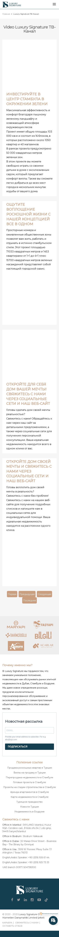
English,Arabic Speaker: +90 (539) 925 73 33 (25, 862)
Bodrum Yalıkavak (33, 836)
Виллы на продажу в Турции (30, 772)
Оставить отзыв (12, 926)
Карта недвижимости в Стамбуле (29, 797)
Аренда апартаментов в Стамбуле (29, 792)
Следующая (44, 594)
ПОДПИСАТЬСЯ (17, 746)
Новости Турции (29, 806)
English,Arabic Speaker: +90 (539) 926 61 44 (25, 857)
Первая (12, 594)
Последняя (29, 600)
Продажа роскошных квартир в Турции (29, 767)
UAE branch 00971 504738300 (19, 867)
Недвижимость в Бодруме (29, 811)
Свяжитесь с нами (27, 922)
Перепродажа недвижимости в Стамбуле (29, 777)
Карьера (7, 922)
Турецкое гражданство (29, 801)
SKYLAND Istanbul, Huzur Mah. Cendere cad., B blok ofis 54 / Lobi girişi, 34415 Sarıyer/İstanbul (26, 828)
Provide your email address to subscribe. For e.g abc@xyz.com (25, 738)
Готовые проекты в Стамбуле (29, 782)
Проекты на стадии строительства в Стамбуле (29, 787)
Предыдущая (27, 594)
